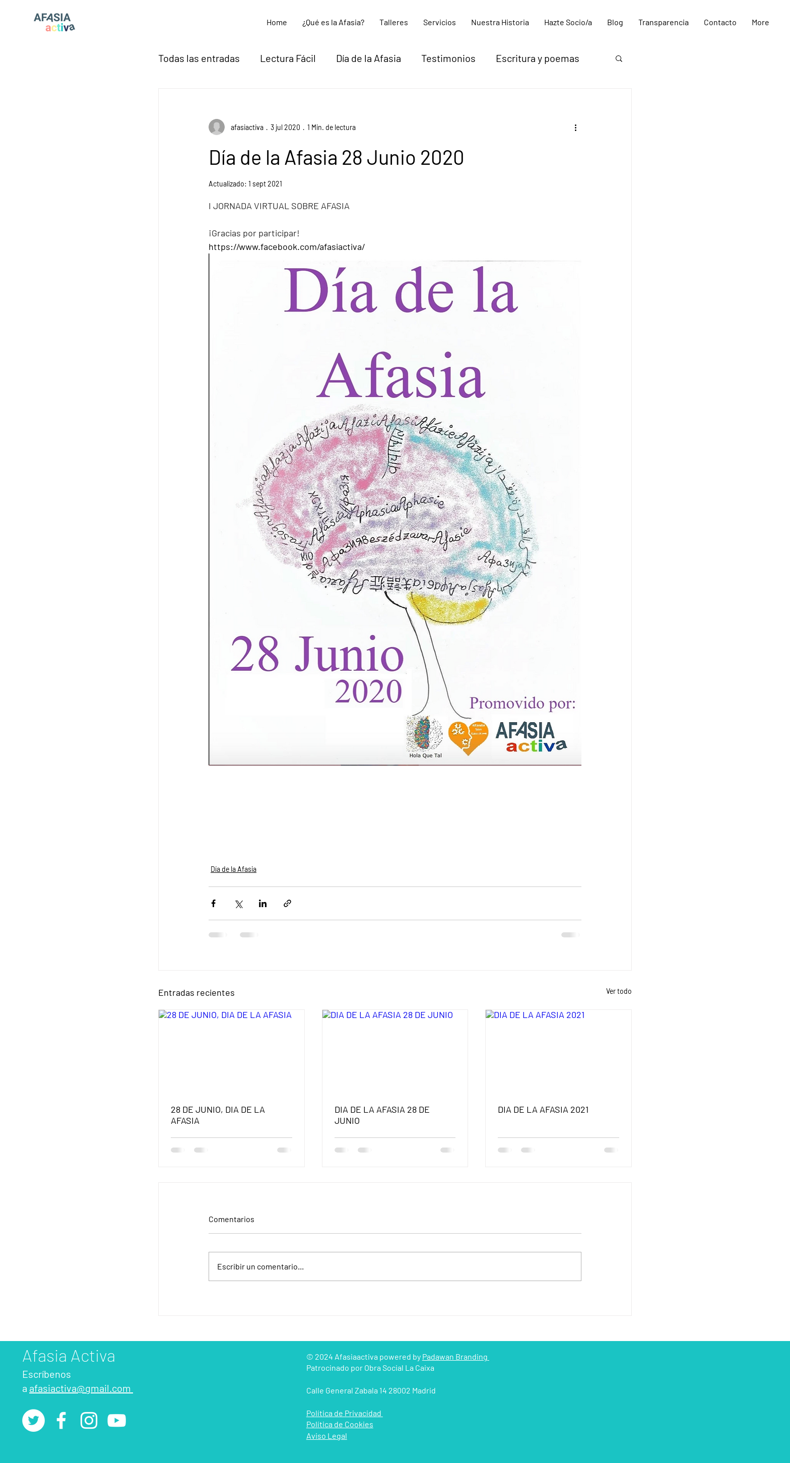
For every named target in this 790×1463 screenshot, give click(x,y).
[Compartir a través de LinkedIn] (263, 903)
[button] (394, 22)
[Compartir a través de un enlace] (287, 903)
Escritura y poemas (537, 58)
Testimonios (448, 58)
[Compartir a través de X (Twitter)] (238, 903)
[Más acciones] (575, 127)
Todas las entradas (199, 58)
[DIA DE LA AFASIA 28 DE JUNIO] (395, 1051)
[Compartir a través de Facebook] (213, 903)
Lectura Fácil (288, 58)
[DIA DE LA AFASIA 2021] (558, 1051)
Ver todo (619, 991)
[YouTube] (116, 1420)
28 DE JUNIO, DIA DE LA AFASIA (218, 1115)
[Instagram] (89, 1420)
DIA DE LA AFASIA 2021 (543, 1109)
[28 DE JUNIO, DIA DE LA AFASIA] (231, 1051)
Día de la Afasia (368, 58)
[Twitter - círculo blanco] (33, 1420)
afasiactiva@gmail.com (81, 1388)
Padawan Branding (455, 1356)
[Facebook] (61, 1420)
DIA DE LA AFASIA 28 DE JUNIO (382, 1115)
